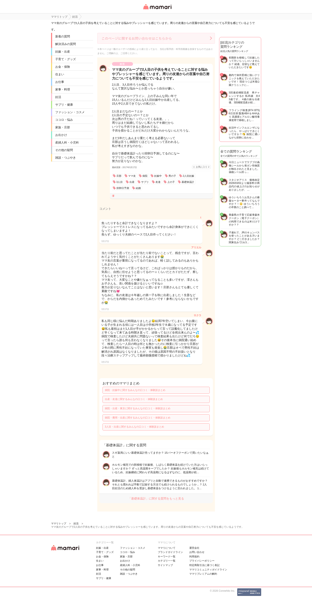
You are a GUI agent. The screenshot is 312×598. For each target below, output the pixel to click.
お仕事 (59, 82)
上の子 (171, 182)
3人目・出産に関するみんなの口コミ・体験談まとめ (134, 426)
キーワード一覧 (166, 556)
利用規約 (194, 556)
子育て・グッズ (65, 59)
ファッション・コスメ (70, 112)
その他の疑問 (64, 150)
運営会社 (194, 547)
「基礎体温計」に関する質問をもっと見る (156, 498)
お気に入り (202, 167)
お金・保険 (62, 66)
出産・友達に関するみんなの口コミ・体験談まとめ (134, 399)
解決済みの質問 (65, 44)
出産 (131, 182)
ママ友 (132, 175)
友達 (158, 182)
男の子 (172, 175)
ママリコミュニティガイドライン (208, 569)
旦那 (118, 175)
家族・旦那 (62, 127)
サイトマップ (165, 565)
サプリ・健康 (64, 104)
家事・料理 (62, 89)
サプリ (145, 182)
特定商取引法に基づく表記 (204, 565)
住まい (59, 74)
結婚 (138, 188)
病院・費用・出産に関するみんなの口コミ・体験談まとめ (137, 417)
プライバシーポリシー (202, 560)
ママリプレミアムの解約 (203, 573)
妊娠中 (158, 175)
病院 (144, 175)
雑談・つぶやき (65, 157)
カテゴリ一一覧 (166, 560)
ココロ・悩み (64, 119)
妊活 (58, 97)
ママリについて (166, 547)
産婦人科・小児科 (67, 142)
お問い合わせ (196, 552)
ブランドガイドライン (170, 552)
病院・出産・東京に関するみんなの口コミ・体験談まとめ (137, 408)
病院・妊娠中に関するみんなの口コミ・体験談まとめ (135, 390)
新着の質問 (62, 36)
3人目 (119, 182)
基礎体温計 (188, 182)
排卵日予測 (122, 188)
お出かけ (61, 135)
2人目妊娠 (188, 175)
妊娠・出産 (62, 51)
